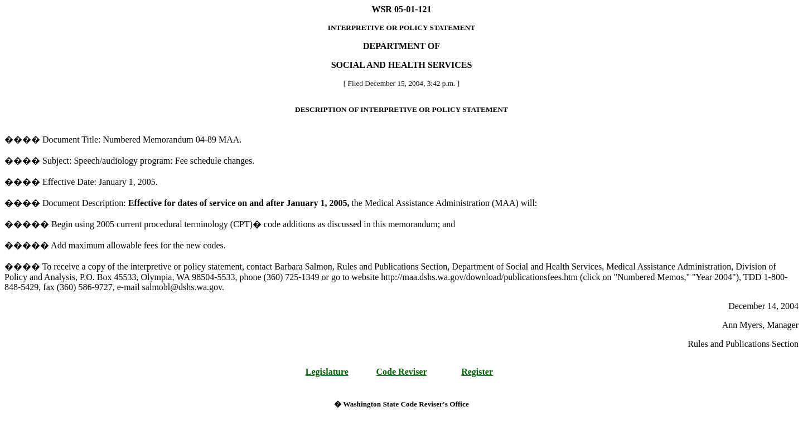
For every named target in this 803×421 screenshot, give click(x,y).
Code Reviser (401, 371)
